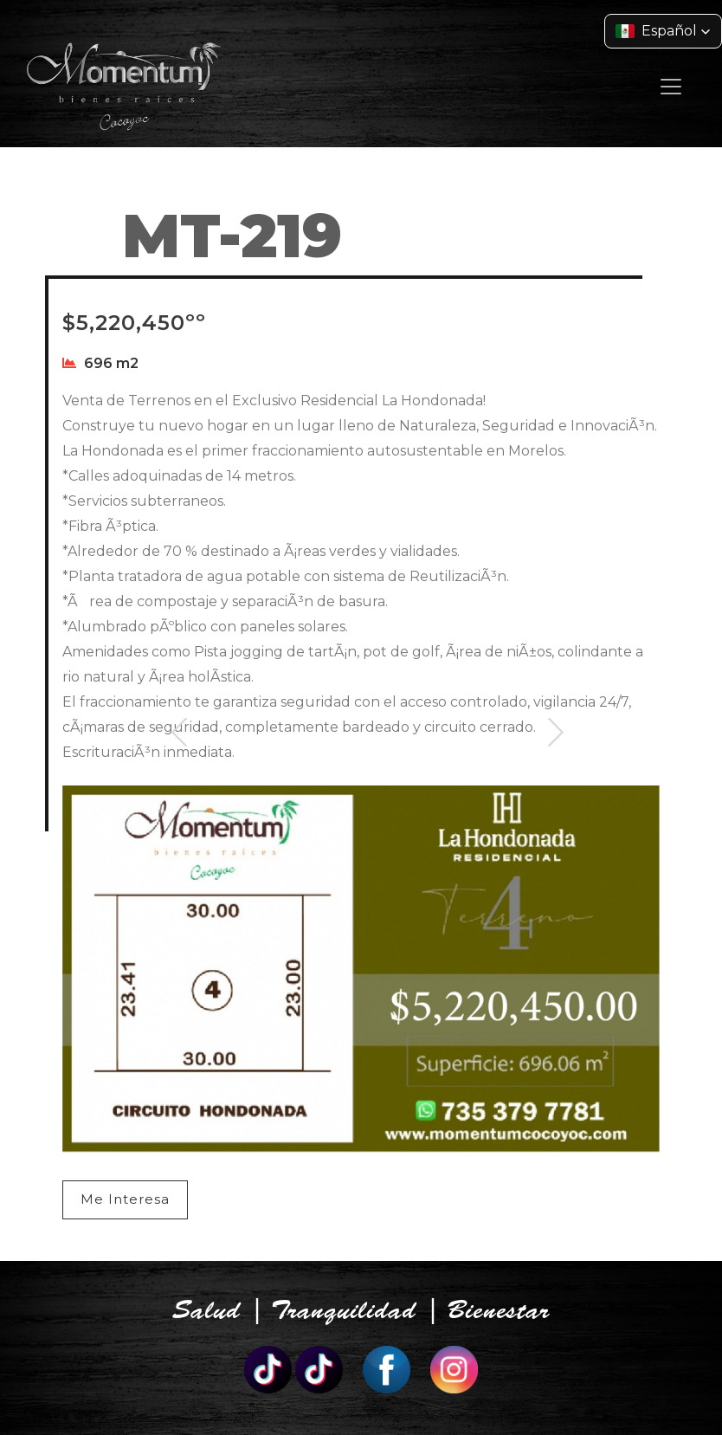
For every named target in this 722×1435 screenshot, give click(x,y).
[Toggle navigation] (671, 86)
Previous (180, 754)
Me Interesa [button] (125, 1199)
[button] (663, 31)
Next (556, 754)
